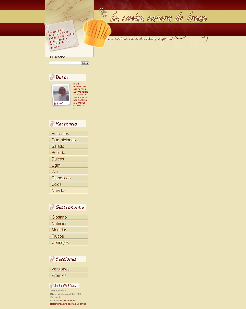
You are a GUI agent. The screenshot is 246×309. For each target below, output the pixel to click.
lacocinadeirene (68, 300)
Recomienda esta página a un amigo (68, 304)
